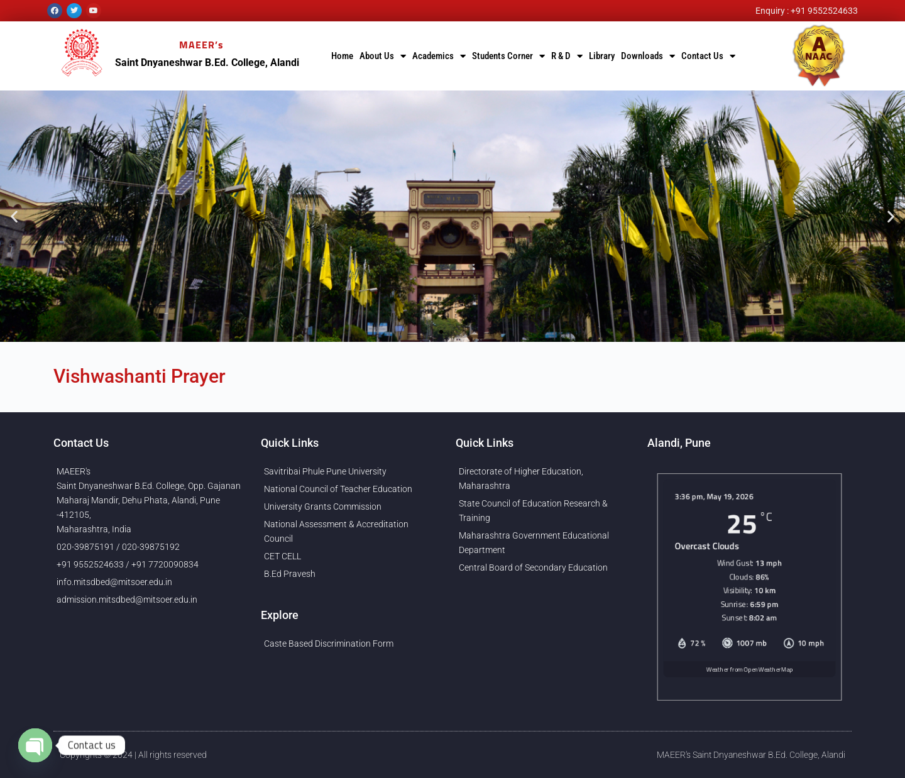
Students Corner (508, 56)
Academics (439, 56)
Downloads (648, 56)
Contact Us (708, 56)
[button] (14, 216)
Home (342, 56)
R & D (567, 56)
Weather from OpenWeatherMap (749, 682)
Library (602, 56)
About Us (382, 56)
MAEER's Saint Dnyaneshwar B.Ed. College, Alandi (751, 755)
